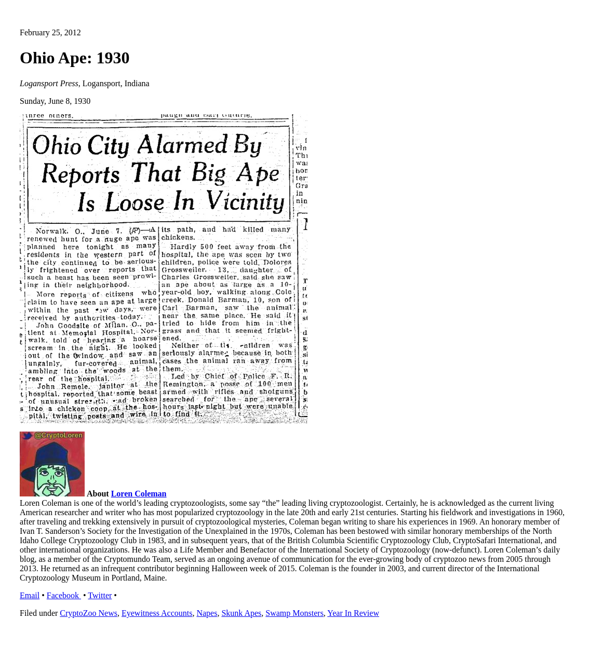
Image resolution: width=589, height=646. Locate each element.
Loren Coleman (139, 493)
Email (29, 595)
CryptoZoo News (88, 613)
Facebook (64, 595)
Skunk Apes (241, 613)
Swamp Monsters (294, 613)
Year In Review (353, 613)
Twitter (100, 595)
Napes (206, 613)
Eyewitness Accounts (157, 613)
